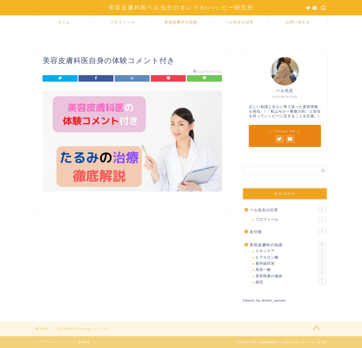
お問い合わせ (298, 22)
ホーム (64, 22)
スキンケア (291, 251)
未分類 (288, 231)
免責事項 (84, 341)
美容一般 (291, 269)
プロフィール (122, 22)
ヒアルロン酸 (291, 257)
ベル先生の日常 (239, 22)
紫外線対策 (291, 263)
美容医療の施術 (291, 276)
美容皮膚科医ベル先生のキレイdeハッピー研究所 (181, 7)
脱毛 (291, 282)
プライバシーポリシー (54, 341)
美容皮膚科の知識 (180, 22)
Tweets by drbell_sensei (264, 300)
